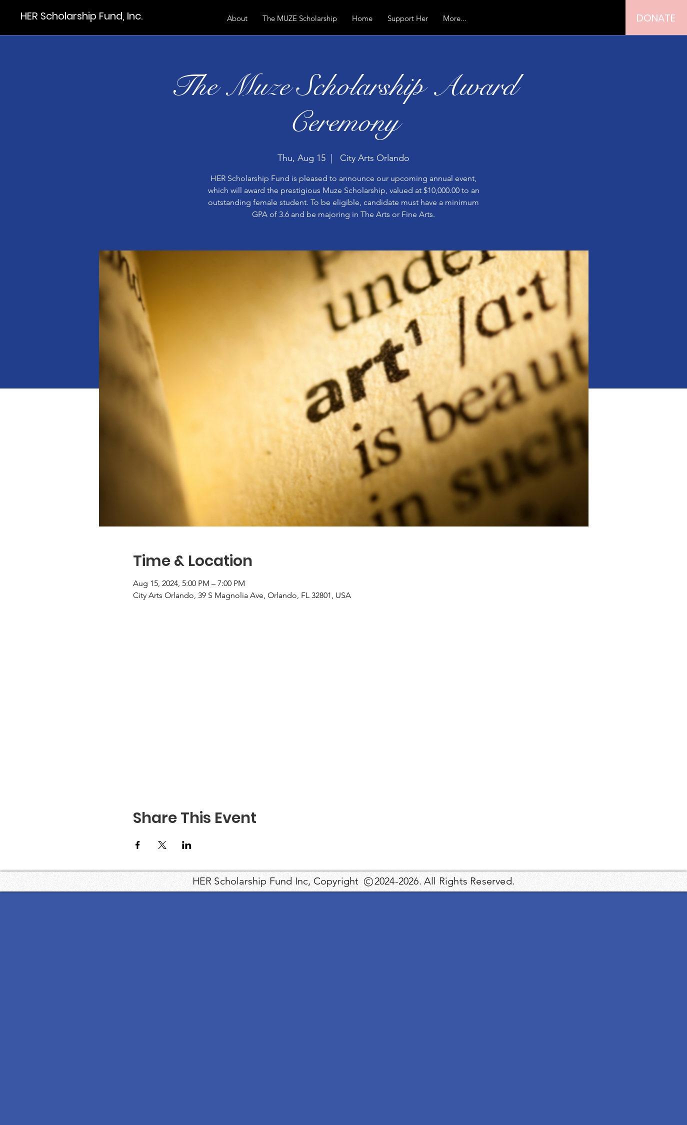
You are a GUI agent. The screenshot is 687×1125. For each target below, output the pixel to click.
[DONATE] (656, 18)
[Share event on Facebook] (137, 845)
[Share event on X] (162, 845)
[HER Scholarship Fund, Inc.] (81, 15)
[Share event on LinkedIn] (187, 845)
